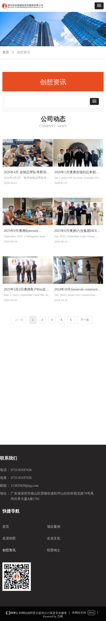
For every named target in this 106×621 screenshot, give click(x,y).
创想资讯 (23, 52)
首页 (5, 52)
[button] (99, 5)
